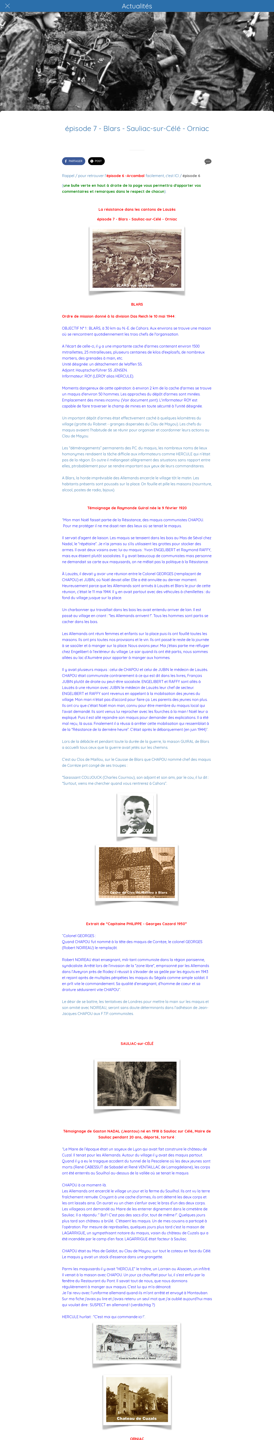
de (195, 175)
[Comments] (207, 161)
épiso (187, 175)
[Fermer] (7, 6)
